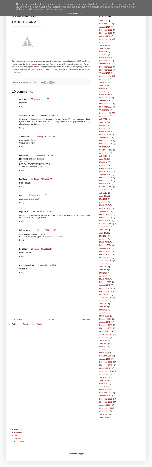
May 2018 (103, 88)
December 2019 (105, 30)
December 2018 (105, 67)
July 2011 (103, 340)
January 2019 (104, 64)
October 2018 (104, 73)
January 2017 (104, 138)
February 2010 (105, 393)
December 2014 (105, 214)
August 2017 (104, 116)
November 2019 (105, 33)
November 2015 (105, 181)
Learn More (72, 13)
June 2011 (103, 344)
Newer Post (17, 320)
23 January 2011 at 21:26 (41, 249)
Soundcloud (19, 442)
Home (51, 320)
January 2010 (104, 396)
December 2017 (105, 104)
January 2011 (104, 359)
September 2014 (106, 224)
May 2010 (103, 384)
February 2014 (105, 245)
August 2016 (104, 153)
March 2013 (104, 279)
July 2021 (103, 21)
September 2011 (106, 334)
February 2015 (105, 208)
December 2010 (105, 362)
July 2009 (103, 414)
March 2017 (104, 131)
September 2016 (106, 150)
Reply (21, 107)
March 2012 (104, 316)
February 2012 (105, 319)
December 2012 (105, 288)
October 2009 (104, 405)
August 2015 (104, 190)
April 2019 (103, 55)
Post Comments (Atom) (32, 324)
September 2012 (106, 297)
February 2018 (105, 98)
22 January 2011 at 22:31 (48, 115)
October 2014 (104, 221)
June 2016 (103, 159)
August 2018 (104, 79)
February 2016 (105, 171)
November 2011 (105, 328)
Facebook (18, 433)
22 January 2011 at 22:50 (44, 137)
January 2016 (104, 174)
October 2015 (104, 184)
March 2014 (104, 242)
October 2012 (104, 294)
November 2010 (105, 365)
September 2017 (106, 113)
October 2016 (104, 147)
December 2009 (105, 399)
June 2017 (103, 122)
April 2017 (103, 128)
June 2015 (103, 196)
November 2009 (105, 402)
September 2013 (106, 261)
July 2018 (103, 82)
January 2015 (104, 211)
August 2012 (104, 300)
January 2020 (104, 27)
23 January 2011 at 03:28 (43, 212)
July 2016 (103, 156)
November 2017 (105, 107)
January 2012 (104, 322)
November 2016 (105, 144)
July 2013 (103, 267)
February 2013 (105, 282)
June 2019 (103, 48)
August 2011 (104, 337)
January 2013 (104, 285)
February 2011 (105, 356)
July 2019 (103, 45)
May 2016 (103, 162)
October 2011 (104, 331)
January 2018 (104, 101)
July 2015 (103, 193)
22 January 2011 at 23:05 (44, 155)
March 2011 (104, 353)
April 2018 (103, 91)
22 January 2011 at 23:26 (41, 179)
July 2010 (103, 377)
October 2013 (104, 257)
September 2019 (106, 39)
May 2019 (103, 52)
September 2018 (106, 76)
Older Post (85, 320)
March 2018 (104, 94)
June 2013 (103, 270)
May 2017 (103, 125)
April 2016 (103, 165)
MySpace (18, 430)
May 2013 (103, 273)
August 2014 (104, 227)
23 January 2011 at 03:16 (39, 195)
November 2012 (105, 291)
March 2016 (104, 168)
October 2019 (104, 36)
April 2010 (103, 387)
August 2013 (104, 264)
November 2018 (105, 70)
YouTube (17, 439)
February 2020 (105, 24)
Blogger (81, 454)
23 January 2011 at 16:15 (46, 230)
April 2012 (103, 313)
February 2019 (105, 61)
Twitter (17, 436)
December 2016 (105, 141)
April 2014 (103, 239)
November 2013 (105, 254)
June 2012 (103, 307)
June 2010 (103, 380)
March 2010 (104, 390)
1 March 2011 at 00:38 (47, 265)
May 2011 (103, 347)
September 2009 (106, 408)
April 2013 (103, 276)
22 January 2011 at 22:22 (41, 99)
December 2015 (105, 178)
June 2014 (103, 233)
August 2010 (104, 374)
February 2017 (105, 134)
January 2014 (104, 248)
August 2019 (104, 42)
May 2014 (103, 236)
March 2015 (104, 205)
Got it (83, 13)
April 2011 (103, 350)
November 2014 (105, 218)
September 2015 (106, 187)
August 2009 (104, 411)
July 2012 (103, 304)
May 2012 (103, 310)
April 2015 (103, 202)
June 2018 (103, 85)
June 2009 (103, 417)
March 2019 (104, 58)
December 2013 (105, 251)
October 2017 (104, 110)
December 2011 (105, 325)
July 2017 (103, 119)
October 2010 (104, 368)
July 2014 (103, 230)
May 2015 (103, 199)
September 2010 (106, 371)
